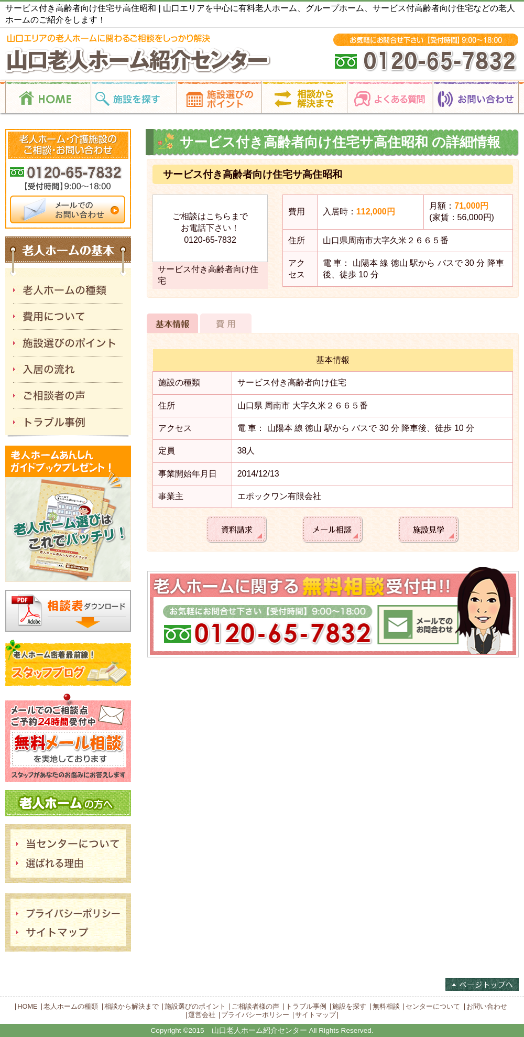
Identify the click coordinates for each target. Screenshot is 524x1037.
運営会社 (201, 1015)
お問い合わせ (486, 1006)
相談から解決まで (131, 1006)
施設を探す (349, 1006)
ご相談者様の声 (255, 1006)
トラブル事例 (306, 1006)
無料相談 (386, 1006)
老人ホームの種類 (70, 1006)
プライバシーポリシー (255, 1015)
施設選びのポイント (195, 1006)
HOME (27, 1006)
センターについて (433, 1006)
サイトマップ (315, 1015)
